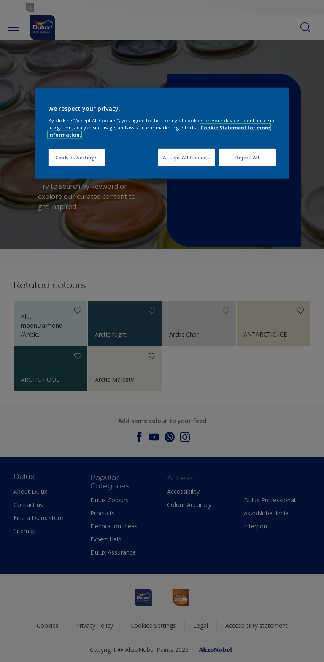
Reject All (247, 157)
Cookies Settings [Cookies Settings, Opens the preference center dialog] (76, 157)
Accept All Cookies (186, 157)
